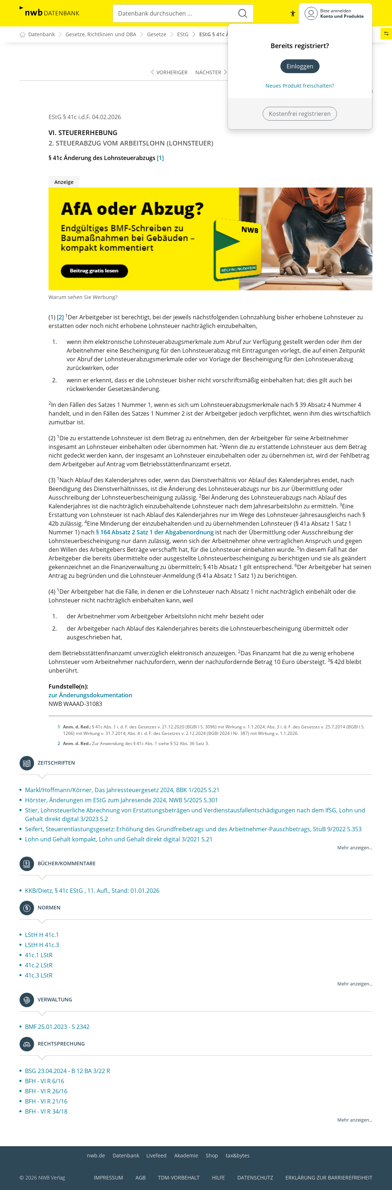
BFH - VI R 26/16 (46, 1091)
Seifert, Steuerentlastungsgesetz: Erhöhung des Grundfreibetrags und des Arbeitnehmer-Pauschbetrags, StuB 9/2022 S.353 (193, 829)
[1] (160, 158)
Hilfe (218, 1177)
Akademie (186, 1155)
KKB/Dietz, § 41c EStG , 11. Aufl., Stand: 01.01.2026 (92, 891)
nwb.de (96, 1155)
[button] (293, 13)
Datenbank (126, 1155)
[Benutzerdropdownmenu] (335, 13)
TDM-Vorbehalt (179, 1177)
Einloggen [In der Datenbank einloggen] (300, 66)
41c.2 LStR (39, 965)
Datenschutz (255, 1177)
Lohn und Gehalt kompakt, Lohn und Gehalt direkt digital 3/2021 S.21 (119, 839)
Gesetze (156, 34)
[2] (60, 317)
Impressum (108, 1177)
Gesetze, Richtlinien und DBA (101, 34)
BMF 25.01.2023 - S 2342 (57, 1027)
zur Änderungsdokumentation (90, 695)
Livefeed (156, 1155)
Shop (212, 1155)
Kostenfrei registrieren (300, 114)
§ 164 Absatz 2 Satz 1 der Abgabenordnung (155, 532)
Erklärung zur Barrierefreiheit (328, 1177)
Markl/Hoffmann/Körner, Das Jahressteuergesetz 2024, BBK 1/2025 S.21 (122, 790)
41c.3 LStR (39, 975)
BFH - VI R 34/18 (46, 1111)
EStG (182, 34)
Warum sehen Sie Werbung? (83, 297)
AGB (140, 1177)
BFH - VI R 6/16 (44, 1081)
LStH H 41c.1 (42, 935)
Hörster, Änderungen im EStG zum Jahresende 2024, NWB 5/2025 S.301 (121, 800)
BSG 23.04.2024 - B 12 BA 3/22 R (67, 1071)
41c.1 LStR (39, 955)
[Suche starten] (242, 13)
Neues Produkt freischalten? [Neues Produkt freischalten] (300, 85)
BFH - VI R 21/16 (46, 1101)
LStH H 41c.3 (42, 945)
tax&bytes (238, 1155)
